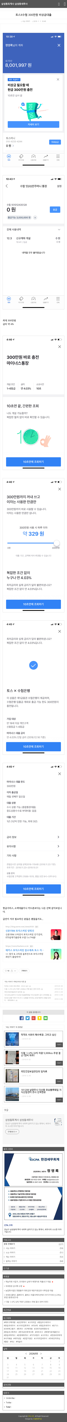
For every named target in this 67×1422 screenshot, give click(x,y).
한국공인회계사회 (26, 1332)
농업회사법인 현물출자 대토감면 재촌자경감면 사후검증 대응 (29, 1291)
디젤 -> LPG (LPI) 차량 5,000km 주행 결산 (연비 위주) (22, 989)
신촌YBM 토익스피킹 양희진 (20, 931)
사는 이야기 (25, 21)
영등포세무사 (45, 1326)
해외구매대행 (10, 1322)
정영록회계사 (23, 1335)
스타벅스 (45, 1335)
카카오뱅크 (35, 1335)
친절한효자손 (37, 1419)
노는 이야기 (34, 1252)
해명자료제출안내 (52, 1332)
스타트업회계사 (24, 1326)
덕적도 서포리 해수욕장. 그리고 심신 (16, 986)
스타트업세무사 (41, 1338)
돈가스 (55, 1326)
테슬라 (19, 1342)
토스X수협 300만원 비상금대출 (34, 15)
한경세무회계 (56, 1335)
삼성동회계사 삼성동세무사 (14, 4)
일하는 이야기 (34, 1261)
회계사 (20, 1329)
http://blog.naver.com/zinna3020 (20, 927)
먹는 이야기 (34, 1257)
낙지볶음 (8, 1338)
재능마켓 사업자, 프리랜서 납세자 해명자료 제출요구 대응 (29, 1282)
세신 (12, 1342)
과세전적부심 (55, 1338)
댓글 (6, 1110)
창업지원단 (28, 1338)
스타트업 (32, 1322)
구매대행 (29, 1329)
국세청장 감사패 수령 (14, 1286)
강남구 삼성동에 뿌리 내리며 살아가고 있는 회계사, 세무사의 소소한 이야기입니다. (28, 1125)
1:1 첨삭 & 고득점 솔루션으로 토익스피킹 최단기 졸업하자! (24, 955)
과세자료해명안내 (42, 1329)
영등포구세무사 (44, 1322)
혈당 (6, 1342)
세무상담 (17, 1338)
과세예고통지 (10, 1329)
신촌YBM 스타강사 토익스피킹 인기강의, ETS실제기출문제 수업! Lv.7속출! (24, 936)
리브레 (35, 1326)
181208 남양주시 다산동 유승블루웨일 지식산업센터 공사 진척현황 (26, 995)
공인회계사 (22, 1322)
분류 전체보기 (33, 1244)
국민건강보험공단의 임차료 (13, 992)
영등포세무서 (10, 1326)
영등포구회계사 (11, 1332)
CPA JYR (31, 1416)
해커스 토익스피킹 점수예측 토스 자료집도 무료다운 (25, 950)
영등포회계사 (10, 1335)
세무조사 (39, 1332)
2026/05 (33, 1354)
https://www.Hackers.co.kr (17, 946)
